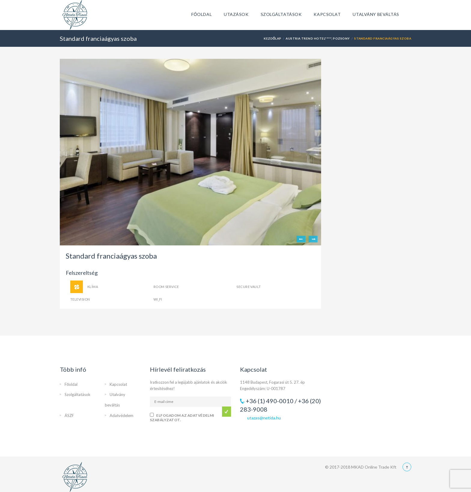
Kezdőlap (272, 38)
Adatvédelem (121, 415)
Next (313, 239)
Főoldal (201, 14)
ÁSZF (69, 415)
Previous (300, 239)
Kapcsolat (327, 14)
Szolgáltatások (281, 14)
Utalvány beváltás (376, 14)
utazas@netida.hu (264, 417)
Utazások (236, 14)
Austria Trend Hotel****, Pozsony (318, 38)
